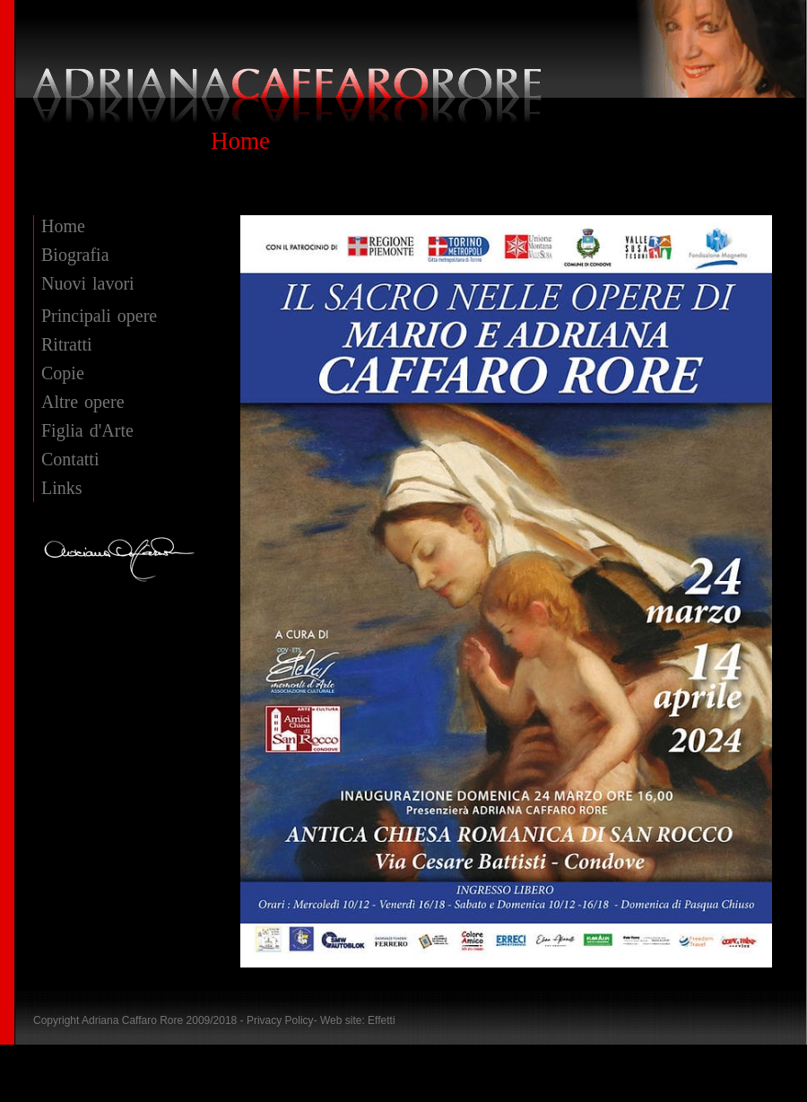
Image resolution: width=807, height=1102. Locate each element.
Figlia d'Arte (87, 430)
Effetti (381, 1020)
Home (63, 226)
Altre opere (83, 402)
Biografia (75, 255)
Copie (62, 373)
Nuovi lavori (87, 283)
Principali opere (99, 315)
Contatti (70, 459)
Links (61, 488)
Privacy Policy (280, 1020)
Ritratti (66, 344)
